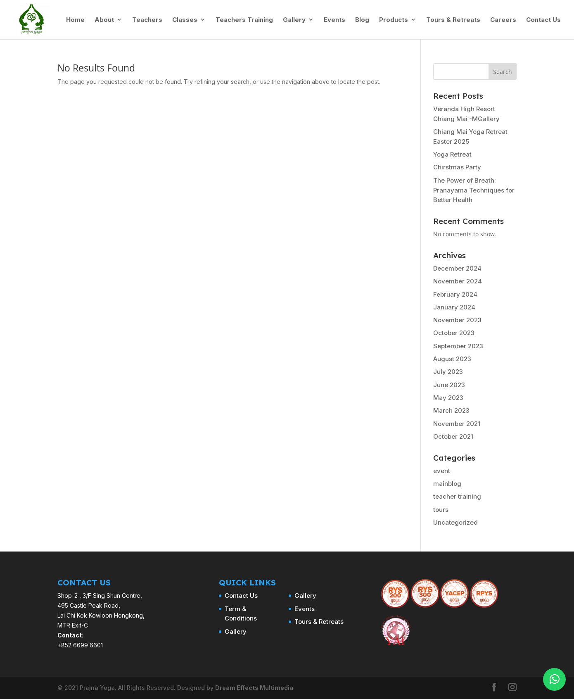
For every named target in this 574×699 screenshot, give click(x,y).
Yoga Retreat (452, 154)
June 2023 (449, 385)
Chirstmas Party (457, 167)
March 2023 (451, 410)
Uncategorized (455, 522)
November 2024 (457, 281)
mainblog (447, 483)
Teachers (147, 20)
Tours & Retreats (453, 20)
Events (334, 20)
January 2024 (454, 307)
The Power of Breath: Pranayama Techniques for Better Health (474, 190)
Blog (362, 20)
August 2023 (452, 359)
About (104, 20)
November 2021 (456, 424)
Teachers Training (244, 20)
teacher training (457, 496)
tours (440, 510)
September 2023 (458, 346)
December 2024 (457, 268)
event (441, 471)
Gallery (294, 20)
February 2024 (455, 294)
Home (75, 20)
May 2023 (448, 398)
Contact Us (543, 20)
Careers (503, 20)
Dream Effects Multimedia (254, 687)
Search (502, 72)
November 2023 (457, 320)
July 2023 (448, 372)
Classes (184, 20)
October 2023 (453, 333)
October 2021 (453, 436)
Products (393, 20)
